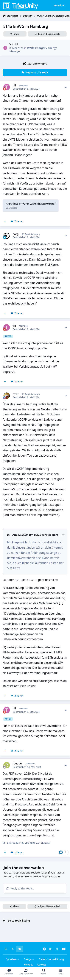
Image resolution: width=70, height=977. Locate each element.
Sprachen (12, 959)
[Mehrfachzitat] (5, 221)
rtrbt (15, 394)
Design (29, 959)
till (16, 44)
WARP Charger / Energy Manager (33, 49)
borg (15, 234)
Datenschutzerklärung (51, 959)
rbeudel (17, 763)
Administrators (32, 234)
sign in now (22, 876)
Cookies (41, 964)
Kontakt (28, 964)
